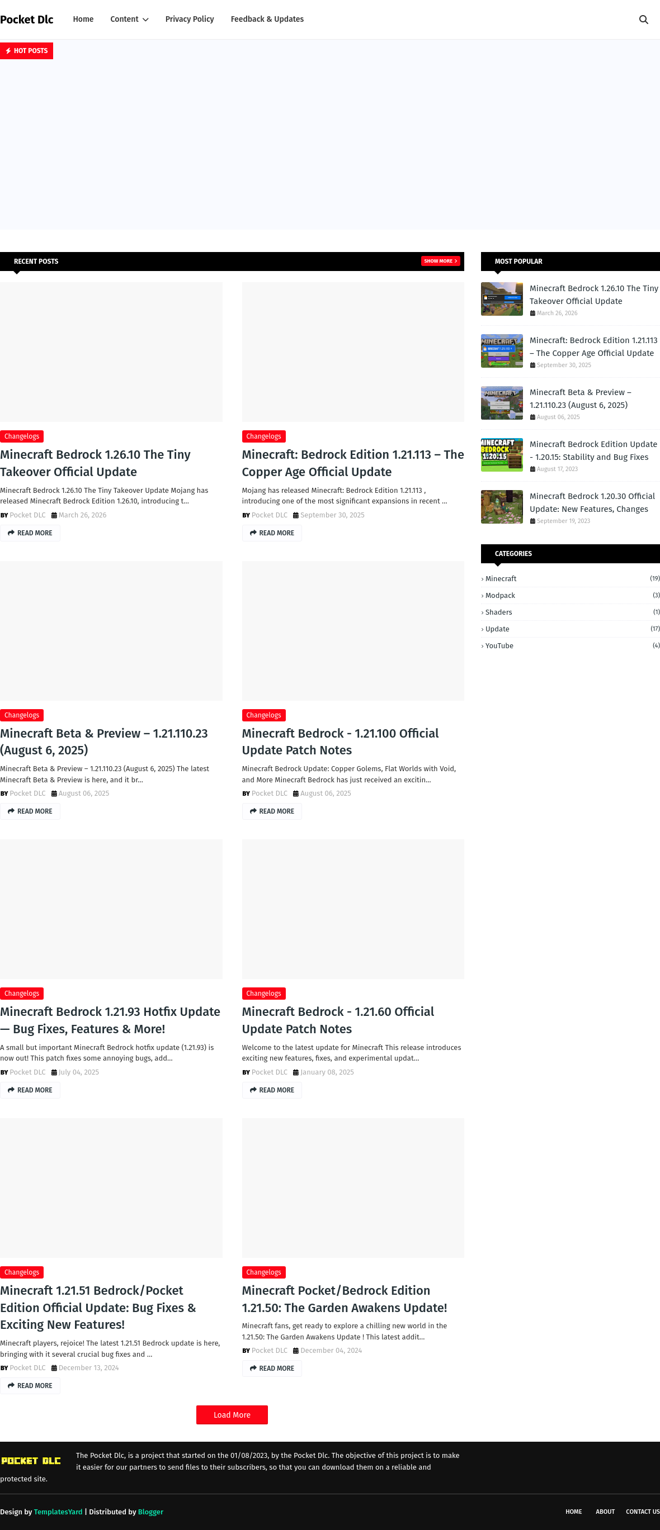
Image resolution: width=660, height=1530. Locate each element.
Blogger (150, 1512)
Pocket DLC (27, 515)
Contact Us (643, 1511)
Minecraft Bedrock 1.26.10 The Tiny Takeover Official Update (95, 463)
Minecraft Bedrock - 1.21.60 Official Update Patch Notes (338, 1020)
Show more (438, 261)
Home (573, 1511)
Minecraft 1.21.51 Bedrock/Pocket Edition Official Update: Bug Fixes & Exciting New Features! (98, 1308)
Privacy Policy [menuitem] (190, 19)
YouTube (572, 646)
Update (572, 629)
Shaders (572, 612)
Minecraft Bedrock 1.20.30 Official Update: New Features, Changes (592, 502)
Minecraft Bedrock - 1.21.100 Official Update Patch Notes (340, 742)
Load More (232, 1415)
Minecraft (572, 578)
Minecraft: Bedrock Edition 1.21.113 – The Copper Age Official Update (353, 463)
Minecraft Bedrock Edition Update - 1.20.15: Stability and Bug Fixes (594, 450)
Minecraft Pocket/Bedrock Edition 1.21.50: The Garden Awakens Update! (344, 1299)
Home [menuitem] (83, 19)
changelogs (21, 436)
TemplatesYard (58, 1512)
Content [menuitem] (125, 19)
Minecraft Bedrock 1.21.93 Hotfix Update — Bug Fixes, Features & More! (110, 1020)
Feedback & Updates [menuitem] (267, 19)
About (605, 1511)
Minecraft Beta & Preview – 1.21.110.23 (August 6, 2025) (104, 742)
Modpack (572, 595)
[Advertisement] (330, 146)
